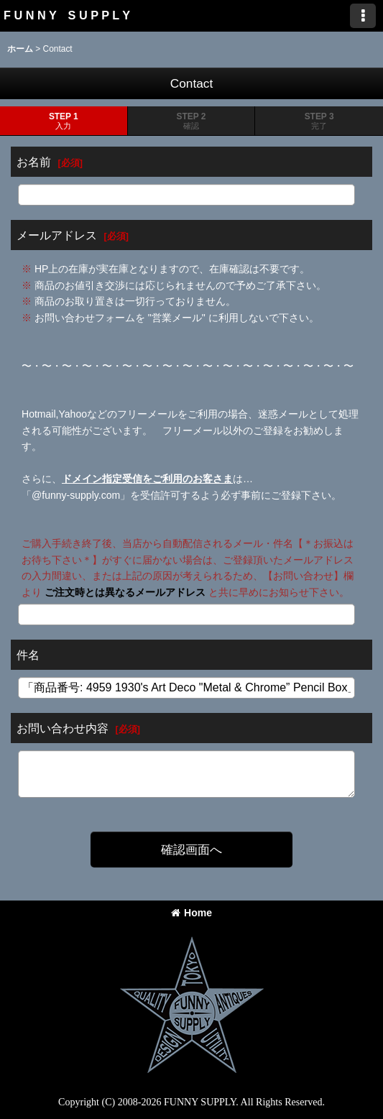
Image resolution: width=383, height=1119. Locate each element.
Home (191, 912)
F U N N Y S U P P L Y (67, 15)
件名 (28, 654)
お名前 (34, 161)
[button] (363, 16)
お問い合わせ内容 (63, 728)
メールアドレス (57, 235)
